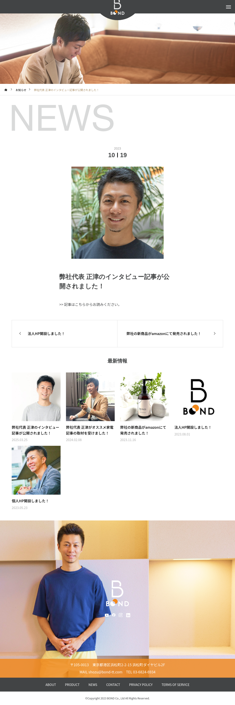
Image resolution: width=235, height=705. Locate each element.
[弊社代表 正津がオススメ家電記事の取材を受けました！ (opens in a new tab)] (90, 433)
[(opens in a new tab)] (36, 396)
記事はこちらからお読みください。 (93, 304)
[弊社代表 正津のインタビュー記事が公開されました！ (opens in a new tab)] (36, 433)
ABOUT (51, 684)
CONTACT (113, 684)
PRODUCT (72, 684)
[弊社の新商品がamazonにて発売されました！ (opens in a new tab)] (170, 333)
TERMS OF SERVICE (175, 684)
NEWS (92, 684)
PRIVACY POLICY (141, 684)
